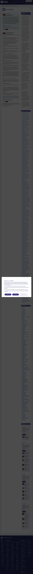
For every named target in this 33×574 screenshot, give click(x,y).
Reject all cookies (15, 294)
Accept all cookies (8, 294)
